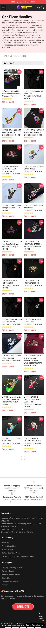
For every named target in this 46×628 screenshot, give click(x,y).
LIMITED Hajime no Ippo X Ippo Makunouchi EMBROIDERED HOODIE (12, 321)
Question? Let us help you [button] (34, 625)
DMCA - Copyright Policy (11, 553)
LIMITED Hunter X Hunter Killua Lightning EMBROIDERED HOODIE (11, 358)
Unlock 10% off (41, 617)
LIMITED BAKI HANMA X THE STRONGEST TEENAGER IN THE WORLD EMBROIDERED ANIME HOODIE (33, 361)
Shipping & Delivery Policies (12, 568)
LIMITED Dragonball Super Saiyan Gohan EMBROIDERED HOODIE (34, 168)
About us (5, 543)
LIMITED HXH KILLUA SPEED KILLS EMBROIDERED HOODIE (33, 321)
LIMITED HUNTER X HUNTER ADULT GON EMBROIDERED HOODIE (33, 283)
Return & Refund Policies (11, 574)
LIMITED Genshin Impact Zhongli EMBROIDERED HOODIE (11, 207)
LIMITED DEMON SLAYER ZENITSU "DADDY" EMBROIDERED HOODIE (11, 132)
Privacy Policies (7, 549)
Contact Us (6, 578)
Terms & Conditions (9, 546)
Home (4, 56)
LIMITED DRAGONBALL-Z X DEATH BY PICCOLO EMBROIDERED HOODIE (34, 132)
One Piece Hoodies (18, 56)
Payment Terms (8, 571)
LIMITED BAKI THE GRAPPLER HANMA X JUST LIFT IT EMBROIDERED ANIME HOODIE (32, 402)
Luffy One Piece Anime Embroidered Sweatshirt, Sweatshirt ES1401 (11, 93)
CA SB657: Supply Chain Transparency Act (18, 556)
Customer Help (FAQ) (10, 581)
